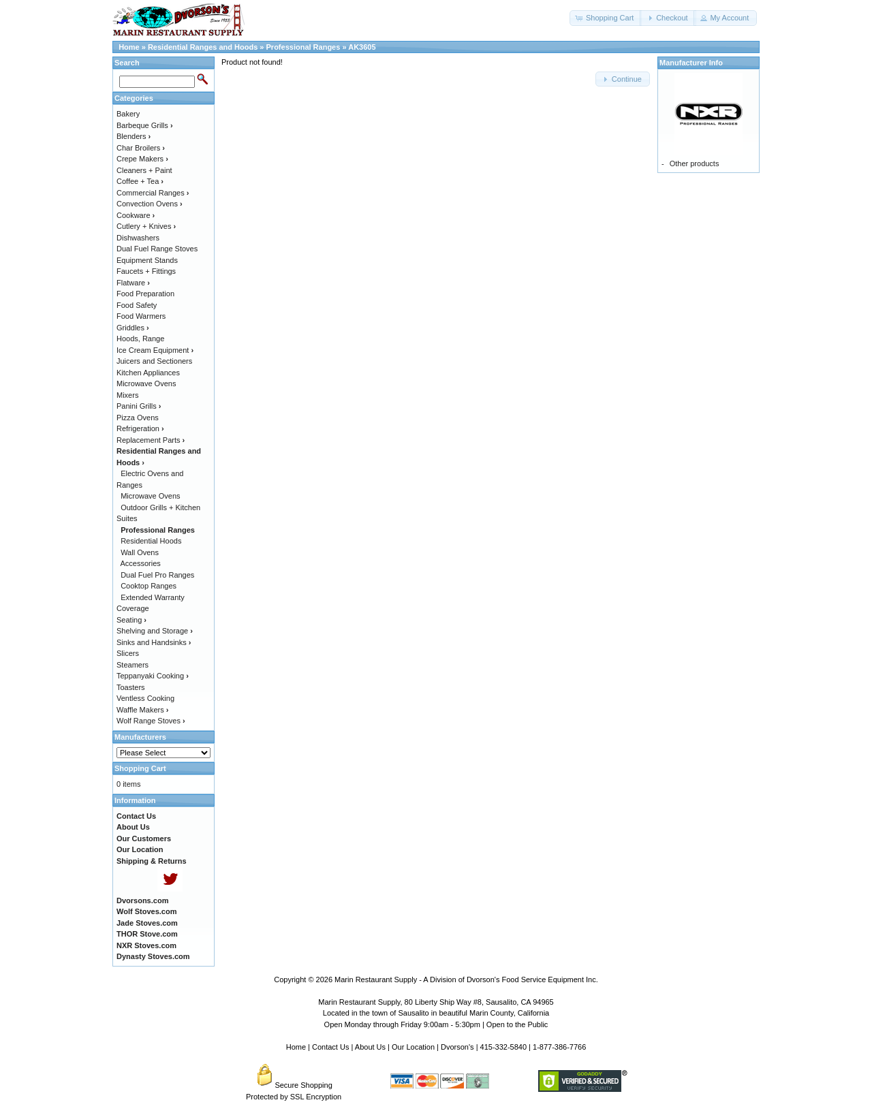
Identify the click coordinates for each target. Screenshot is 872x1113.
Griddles (132, 328)
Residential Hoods (151, 541)
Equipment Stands (147, 260)
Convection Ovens (149, 204)
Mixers (127, 395)
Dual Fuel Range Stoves (157, 249)
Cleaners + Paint (144, 170)
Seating (131, 620)
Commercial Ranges (152, 193)
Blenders (133, 136)
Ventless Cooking (145, 698)
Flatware (133, 283)
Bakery (128, 114)
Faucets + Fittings (146, 271)
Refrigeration (140, 428)
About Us (370, 1047)
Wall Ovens (140, 552)
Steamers (132, 665)
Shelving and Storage (154, 631)
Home (129, 47)
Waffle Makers (142, 710)
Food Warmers (141, 316)
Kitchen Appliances (148, 373)
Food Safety (136, 305)
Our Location (413, 1047)
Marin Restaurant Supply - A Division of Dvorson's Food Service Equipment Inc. (466, 979)
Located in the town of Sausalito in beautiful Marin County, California (436, 1013)
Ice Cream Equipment (154, 350)
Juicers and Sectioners (154, 361)
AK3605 (361, 47)
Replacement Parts (150, 440)
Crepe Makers (142, 159)
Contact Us (330, 1047)
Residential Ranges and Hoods (203, 47)
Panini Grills (138, 406)
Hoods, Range (140, 338)
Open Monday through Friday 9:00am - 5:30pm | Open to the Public (436, 1024)
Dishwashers (137, 238)
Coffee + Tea (140, 181)
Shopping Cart (140, 768)
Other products (694, 163)
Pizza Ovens (137, 417)
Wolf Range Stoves (150, 721)
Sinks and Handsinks (153, 642)
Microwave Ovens (146, 383)
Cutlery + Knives (146, 226)
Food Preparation (145, 293)
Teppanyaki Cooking (152, 676)
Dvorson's (457, 1047)
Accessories (141, 563)
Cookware (135, 215)
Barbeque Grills (144, 125)
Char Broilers (140, 148)
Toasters (130, 687)
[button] (606, 18)
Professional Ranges (303, 47)
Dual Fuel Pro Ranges (157, 575)
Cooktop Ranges (148, 586)
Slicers (127, 653)
